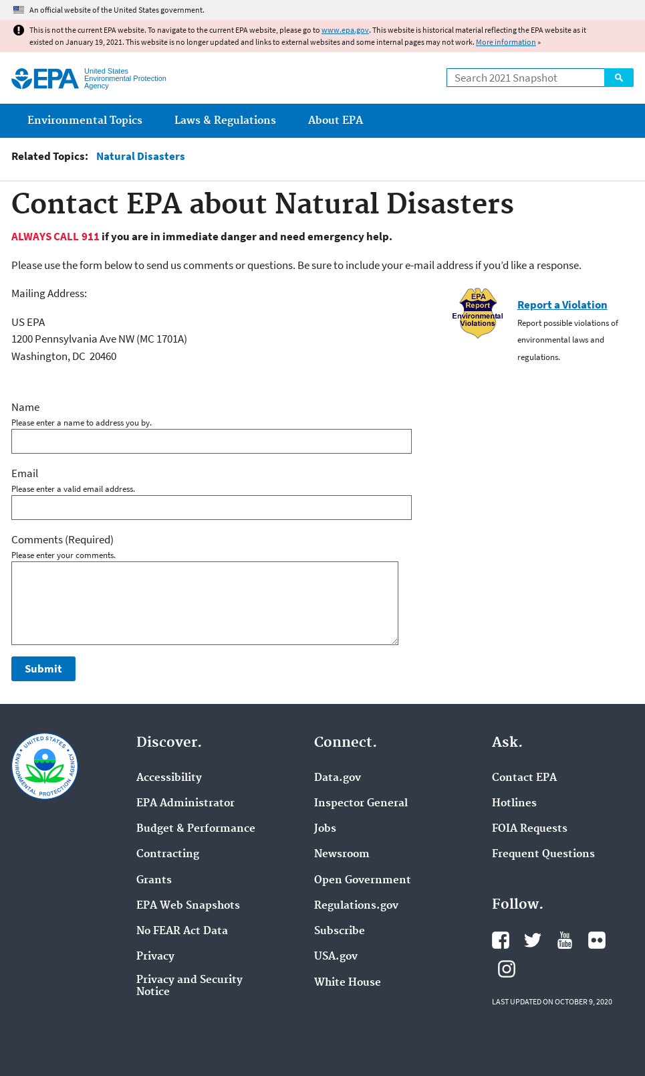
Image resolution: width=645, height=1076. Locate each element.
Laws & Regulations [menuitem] (225, 120)
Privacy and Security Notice (189, 986)
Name (25, 406)
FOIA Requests (529, 829)
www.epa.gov (345, 30)
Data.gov (337, 778)
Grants (154, 881)
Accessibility (169, 778)
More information (506, 42)
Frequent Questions (543, 854)
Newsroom (342, 854)
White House (347, 983)
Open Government (362, 881)
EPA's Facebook (500, 940)
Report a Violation (562, 304)
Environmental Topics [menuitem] (84, 120)
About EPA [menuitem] (335, 120)
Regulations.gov (356, 906)
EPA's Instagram (506, 969)
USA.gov (336, 957)
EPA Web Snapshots (188, 906)
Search (619, 77)
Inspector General (361, 804)
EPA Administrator (185, 804)
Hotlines (514, 804)
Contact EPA (524, 778)
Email (24, 473)
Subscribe (339, 931)
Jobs (325, 829)
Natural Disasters (140, 156)
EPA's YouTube (564, 940)
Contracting (167, 854)
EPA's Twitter (532, 940)
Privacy (155, 957)
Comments (62, 539)
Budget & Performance (195, 829)
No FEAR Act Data (182, 931)
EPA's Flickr (597, 940)
